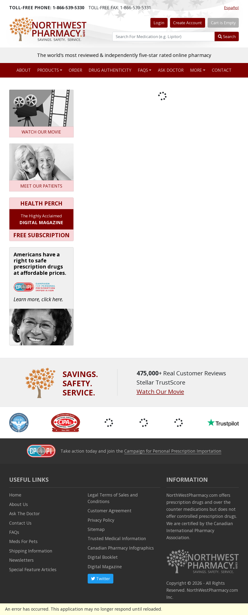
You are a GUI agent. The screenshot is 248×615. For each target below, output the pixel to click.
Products (48, 70)
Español (231, 7)
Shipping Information (30, 551)
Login (159, 22)
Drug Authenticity (110, 70)
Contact (222, 70)
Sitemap (96, 529)
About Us (18, 504)
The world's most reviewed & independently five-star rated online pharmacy (124, 55)
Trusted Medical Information (117, 538)
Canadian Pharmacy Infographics (121, 548)
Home (15, 495)
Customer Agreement (110, 510)
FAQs (143, 70)
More (196, 70)
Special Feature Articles (32, 569)
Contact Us (20, 523)
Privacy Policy (101, 520)
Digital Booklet (103, 557)
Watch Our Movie (160, 391)
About (23, 70)
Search (227, 36)
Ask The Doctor (24, 513)
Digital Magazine (105, 566)
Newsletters (21, 560)
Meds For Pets (23, 541)
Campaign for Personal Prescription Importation (172, 451)
